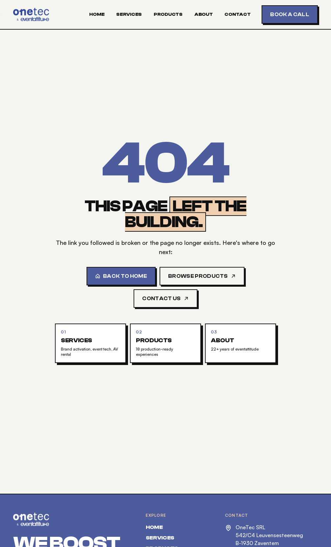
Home (96, 14)
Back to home (121, 276)
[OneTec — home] (31, 14)
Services (129, 14)
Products (168, 14)
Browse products (202, 276)
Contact (237, 14)
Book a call (289, 14)
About (203, 14)
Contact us (165, 298)
